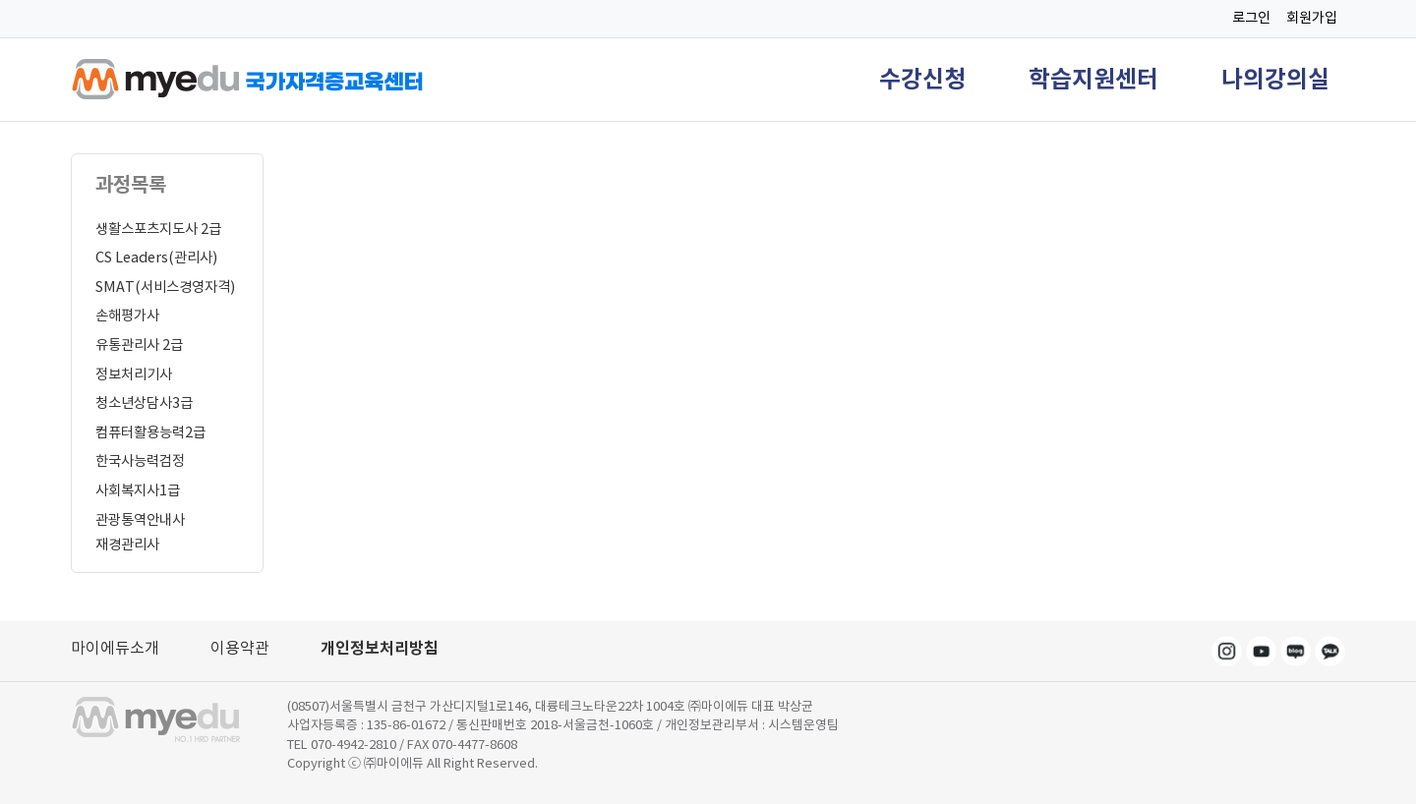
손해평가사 (127, 315)
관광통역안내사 (140, 520)
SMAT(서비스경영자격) (165, 287)
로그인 (1251, 18)
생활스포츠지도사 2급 (158, 229)
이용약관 (239, 648)
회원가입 (1311, 18)
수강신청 (922, 79)
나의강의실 (1275, 79)
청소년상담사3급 (144, 403)
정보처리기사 (133, 374)
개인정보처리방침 (380, 648)
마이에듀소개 (115, 648)
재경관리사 (127, 544)
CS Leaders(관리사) (156, 257)
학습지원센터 (1093, 79)
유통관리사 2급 (139, 345)
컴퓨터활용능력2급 (150, 432)
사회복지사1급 (137, 490)
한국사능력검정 (140, 461)
